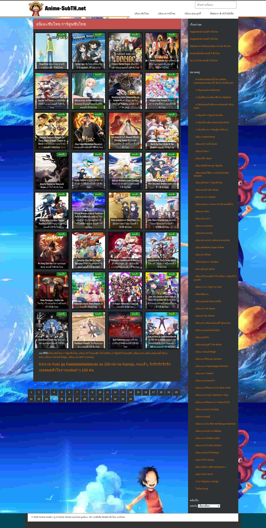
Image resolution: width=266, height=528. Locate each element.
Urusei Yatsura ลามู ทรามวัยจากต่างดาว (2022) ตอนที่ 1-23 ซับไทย (88, 183)
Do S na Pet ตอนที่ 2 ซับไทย (203, 60)
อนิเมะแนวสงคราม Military (208, 431)
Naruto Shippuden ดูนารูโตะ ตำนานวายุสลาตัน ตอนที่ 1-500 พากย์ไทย (162, 64)
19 (169, 392)
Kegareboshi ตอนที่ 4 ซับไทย (204, 31)
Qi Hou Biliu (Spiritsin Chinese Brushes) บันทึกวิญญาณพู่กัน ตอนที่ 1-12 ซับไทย (52, 223)
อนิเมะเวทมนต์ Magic (205, 352)
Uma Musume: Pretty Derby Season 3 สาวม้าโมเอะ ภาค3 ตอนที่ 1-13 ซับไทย (162, 263)
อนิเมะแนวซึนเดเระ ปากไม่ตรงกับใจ (212, 402)
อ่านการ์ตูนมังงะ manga (206, 481)
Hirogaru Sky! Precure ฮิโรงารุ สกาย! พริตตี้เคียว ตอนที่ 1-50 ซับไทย (162, 104)
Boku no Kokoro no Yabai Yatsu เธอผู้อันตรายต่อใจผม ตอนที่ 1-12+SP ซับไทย (125, 223)
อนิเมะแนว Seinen (204, 373)
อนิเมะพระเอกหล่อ (204, 233)
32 (115, 399)
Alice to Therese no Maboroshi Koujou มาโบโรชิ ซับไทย (52, 185)
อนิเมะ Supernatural (205, 137)
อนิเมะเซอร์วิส (202, 337)
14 (130, 392)
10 (100, 392)
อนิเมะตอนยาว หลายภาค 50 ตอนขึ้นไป (214, 204)
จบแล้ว (141, 364)
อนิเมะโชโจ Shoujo (204, 460)
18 (161, 392)
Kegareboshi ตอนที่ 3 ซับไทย (204, 39)
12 (115, 392)
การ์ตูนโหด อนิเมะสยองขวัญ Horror (212, 122)
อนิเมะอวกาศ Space (205, 308)
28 (84, 399)
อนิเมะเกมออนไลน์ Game (207, 330)
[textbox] (215, 4)
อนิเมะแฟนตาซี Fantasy (207, 452)
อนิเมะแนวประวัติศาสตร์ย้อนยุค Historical (215, 424)
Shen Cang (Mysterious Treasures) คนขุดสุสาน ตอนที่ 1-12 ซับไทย (88, 145)
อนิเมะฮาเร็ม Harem (205, 316)
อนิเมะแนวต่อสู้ (202, 416)
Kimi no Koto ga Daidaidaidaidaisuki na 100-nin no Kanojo (86, 364)
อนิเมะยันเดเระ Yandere (206, 262)
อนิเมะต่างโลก (202, 211)
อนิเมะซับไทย (141, 14)
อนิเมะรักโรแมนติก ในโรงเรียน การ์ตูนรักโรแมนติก (105, 353)
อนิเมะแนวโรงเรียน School (208, 445)
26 (69, 399)
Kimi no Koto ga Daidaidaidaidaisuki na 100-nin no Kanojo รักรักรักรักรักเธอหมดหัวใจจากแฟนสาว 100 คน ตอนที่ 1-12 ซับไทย (162, 341)
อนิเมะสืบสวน (201, 294)
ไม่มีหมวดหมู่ (201, 488)
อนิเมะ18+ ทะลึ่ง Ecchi (206, 144)
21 (31, 399)
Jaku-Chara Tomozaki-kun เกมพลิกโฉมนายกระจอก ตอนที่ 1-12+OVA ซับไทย (162, 223)
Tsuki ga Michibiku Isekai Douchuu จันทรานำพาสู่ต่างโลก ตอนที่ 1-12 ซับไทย (125, 184)
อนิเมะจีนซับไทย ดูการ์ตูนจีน (209, 165)
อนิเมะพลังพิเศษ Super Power (209, 247)
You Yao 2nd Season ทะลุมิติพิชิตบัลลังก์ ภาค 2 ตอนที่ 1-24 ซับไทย (52, 104)
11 (107, 392)
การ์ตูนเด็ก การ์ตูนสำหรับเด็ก (209, 115)
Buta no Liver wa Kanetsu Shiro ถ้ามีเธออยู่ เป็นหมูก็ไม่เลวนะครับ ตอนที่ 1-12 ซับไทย (88, 104)
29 (92, 399)
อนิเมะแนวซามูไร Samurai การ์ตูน (211, 395)
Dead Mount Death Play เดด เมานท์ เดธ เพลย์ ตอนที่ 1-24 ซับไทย (51, 343)
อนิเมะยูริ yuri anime (205, 269)
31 (107, 399)
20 (176, 392)
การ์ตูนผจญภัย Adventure (207, 90)
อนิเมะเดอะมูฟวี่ (193, 14)
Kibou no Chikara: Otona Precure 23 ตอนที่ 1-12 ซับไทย (88, 305)
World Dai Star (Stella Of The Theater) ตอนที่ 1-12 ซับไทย (162, 145)
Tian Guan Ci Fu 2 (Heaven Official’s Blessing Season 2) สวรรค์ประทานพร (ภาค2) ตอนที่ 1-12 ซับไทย (125, 142)
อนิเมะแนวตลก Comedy (207, 409)
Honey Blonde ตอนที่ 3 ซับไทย (204, 53)
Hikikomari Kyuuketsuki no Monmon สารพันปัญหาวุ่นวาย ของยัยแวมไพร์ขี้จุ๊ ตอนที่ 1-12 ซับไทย (125, 263)
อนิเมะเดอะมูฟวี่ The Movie (208, 344)
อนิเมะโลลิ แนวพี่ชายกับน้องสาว (210, 467)
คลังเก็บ (193, 506)
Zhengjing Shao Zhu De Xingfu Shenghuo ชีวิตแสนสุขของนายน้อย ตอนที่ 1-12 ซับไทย (88, 263)
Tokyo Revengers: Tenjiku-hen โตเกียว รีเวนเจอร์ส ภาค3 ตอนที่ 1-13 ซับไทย (51, 303)
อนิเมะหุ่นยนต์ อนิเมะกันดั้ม (208, 301)
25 (62, 399)
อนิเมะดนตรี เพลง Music (207, 190)
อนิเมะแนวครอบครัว (205, 380)
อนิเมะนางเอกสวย (204, 226)
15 (138, 392)
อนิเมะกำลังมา (202, 151)
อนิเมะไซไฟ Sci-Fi (204, 474)
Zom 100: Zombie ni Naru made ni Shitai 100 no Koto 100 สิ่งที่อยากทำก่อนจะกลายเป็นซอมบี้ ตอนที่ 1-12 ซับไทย (162, 301)
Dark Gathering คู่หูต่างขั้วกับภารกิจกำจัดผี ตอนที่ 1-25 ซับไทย (125, 343)
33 (123, 399)
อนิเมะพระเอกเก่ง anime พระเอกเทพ (212, 240)
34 (130, 399)
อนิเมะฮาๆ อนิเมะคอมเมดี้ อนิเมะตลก (213, 323)
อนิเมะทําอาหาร (203, 218)
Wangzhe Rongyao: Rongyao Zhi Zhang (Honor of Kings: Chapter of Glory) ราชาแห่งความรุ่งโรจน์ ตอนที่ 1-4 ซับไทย (52, 142)
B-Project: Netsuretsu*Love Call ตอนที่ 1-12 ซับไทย (125, 305)
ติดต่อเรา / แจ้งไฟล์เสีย (222, 14)
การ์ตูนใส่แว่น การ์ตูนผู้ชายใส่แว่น (211, 129)
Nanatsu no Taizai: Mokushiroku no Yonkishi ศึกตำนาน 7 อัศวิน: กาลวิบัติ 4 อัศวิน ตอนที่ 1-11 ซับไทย (125, 102)
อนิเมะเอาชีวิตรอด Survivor (208, 359)
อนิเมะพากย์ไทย (166, 14)
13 (123, 392)
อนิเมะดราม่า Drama (205, 197)
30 (100, 399)
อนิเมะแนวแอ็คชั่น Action (207, 438)
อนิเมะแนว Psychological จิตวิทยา (212, 366)
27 (77, 399)
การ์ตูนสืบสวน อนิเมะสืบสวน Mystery (213, 97)
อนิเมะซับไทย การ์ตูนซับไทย (208, 182)
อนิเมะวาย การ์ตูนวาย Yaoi (208, 287)
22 (39, 399)
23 (46, 399)
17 (153, 392)
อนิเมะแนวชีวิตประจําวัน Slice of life (212, 388)
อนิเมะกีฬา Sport (203, 158)
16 (145, 392)
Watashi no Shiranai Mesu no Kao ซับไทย (210, 46)
